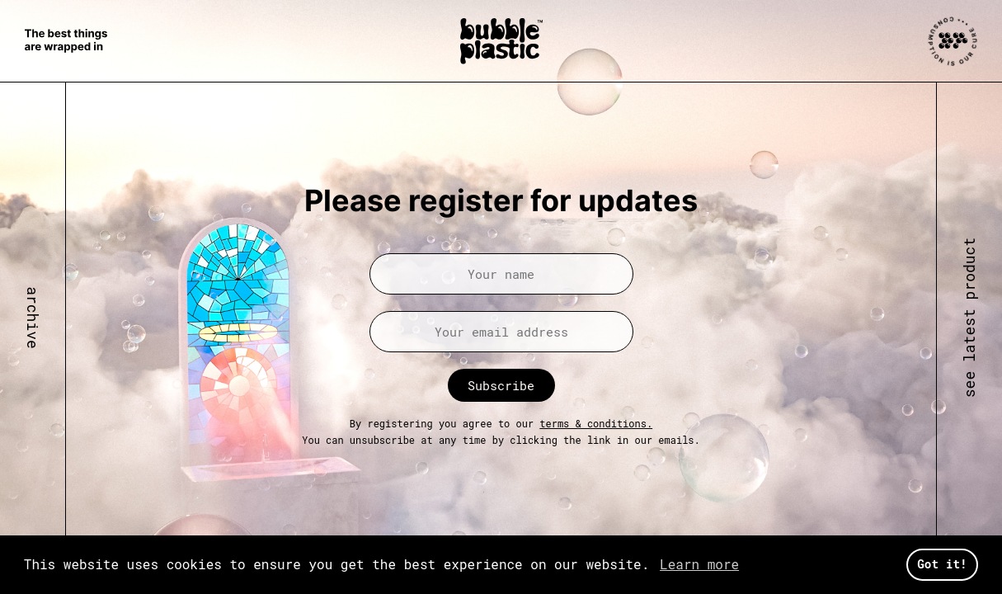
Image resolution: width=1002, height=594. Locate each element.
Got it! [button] (942, 564)
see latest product (969, 318)
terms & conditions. (595, 423)
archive (33, 318)
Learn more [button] (699, 564)
